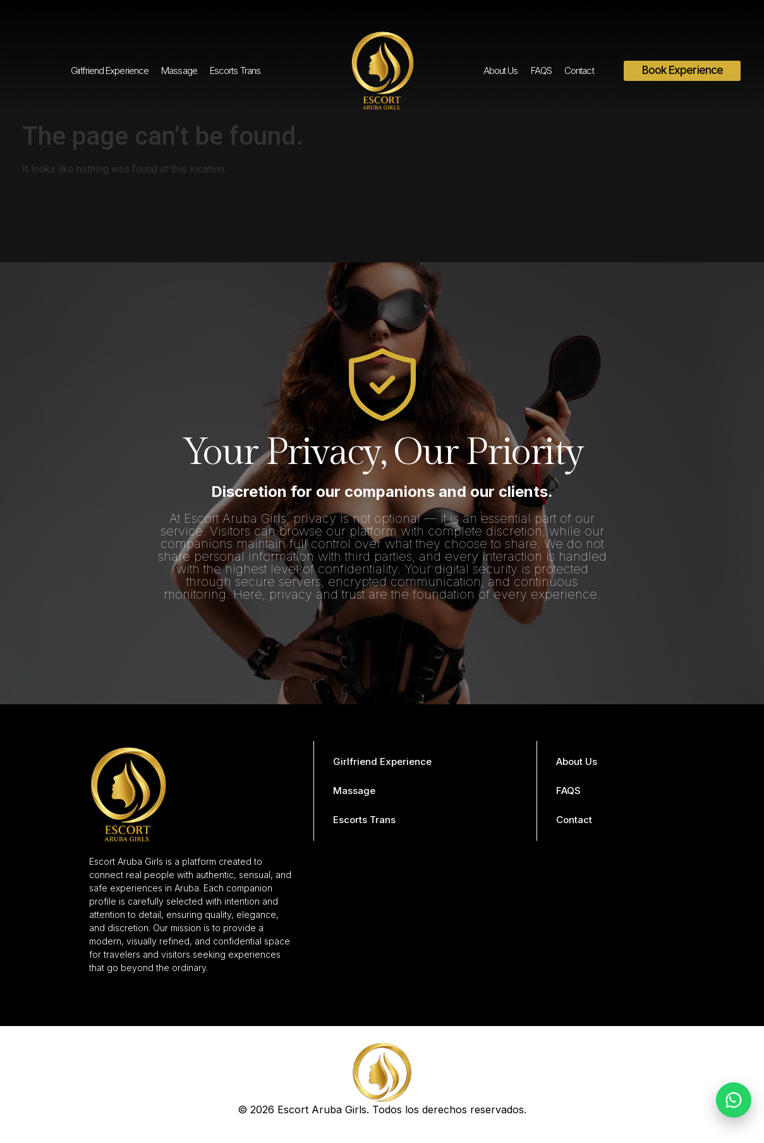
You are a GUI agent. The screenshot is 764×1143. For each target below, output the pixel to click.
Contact (579, 70)
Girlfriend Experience (110, 70)
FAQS (541, 70)
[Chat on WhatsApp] (733, 1100)
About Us (500, 70)
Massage (179, 70)
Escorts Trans (235, 70)
